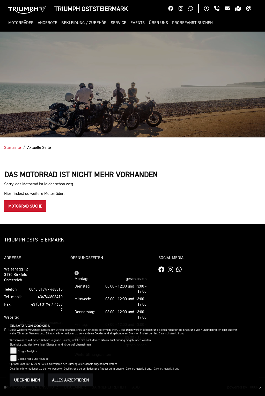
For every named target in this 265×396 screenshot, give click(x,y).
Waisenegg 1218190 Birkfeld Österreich (17, 274)
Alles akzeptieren (70, 380)
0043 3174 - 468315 (46, 289)
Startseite (12, 147)
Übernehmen (27, 380)
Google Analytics (27, 351)
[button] (22, 22)
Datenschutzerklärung (172, 333)
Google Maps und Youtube (33, 359)
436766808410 (50, 296)
